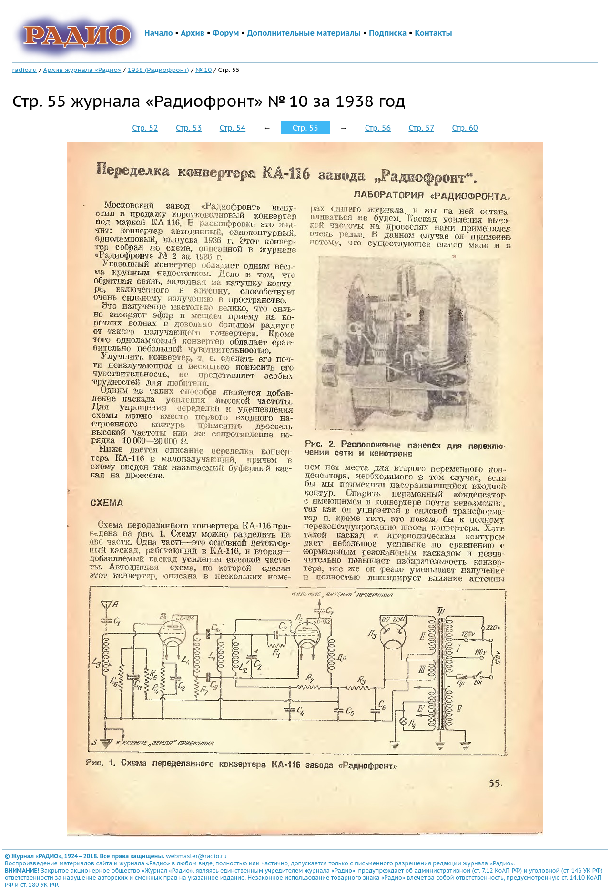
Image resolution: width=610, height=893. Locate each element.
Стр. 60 (465, 127)
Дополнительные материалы (304, 33)
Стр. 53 (189, 127)
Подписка (388, 33)
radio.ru (24, 69)
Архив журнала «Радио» (82, 69)
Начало (158, 33)
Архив (192, 33)
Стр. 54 (232, 127)
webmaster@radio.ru (196, 856)
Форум (226, 33)
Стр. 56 (378, 127)
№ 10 (203, 69)
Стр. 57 (421, 127)
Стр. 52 (145, 127)
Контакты (433, 33)
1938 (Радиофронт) (158, 69)
